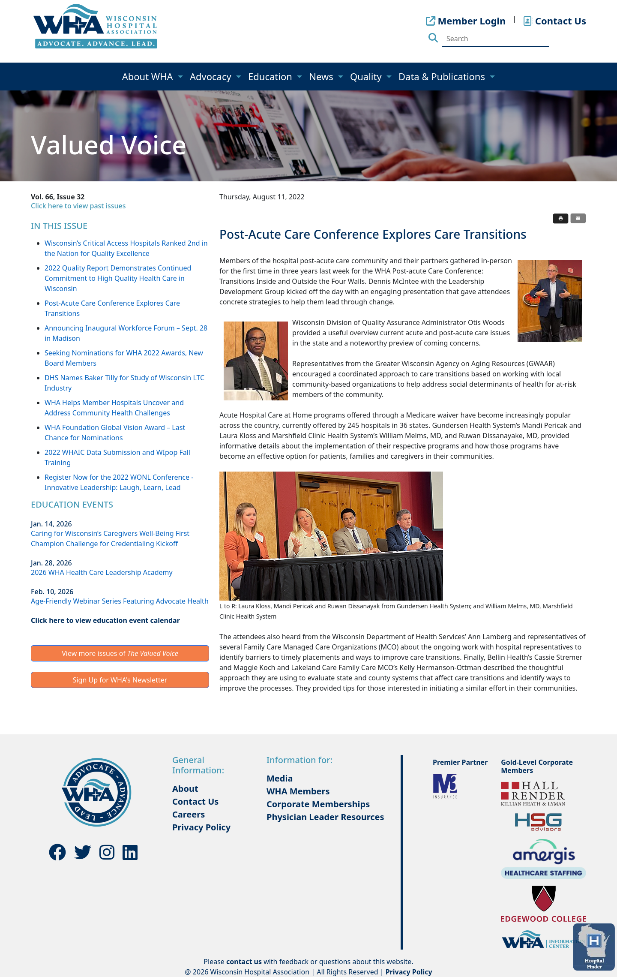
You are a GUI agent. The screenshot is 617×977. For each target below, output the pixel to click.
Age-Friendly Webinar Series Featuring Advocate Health (120, 601)
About (185, 788)
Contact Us (195, 801)
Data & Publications (443, 76)
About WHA (149, 76)
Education (271, 76)
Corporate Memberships (318, 804)
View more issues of (120, 653)
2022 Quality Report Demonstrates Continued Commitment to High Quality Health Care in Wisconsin (118, 278)
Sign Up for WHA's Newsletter (120, 680)
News (322, 76)
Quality (367, 76)
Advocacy (212, 76)
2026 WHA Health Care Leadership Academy (102, 572)
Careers (188, 814)
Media (280, 778)
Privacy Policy (201, 827)
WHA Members (298, 791)
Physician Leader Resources (325, 817)
